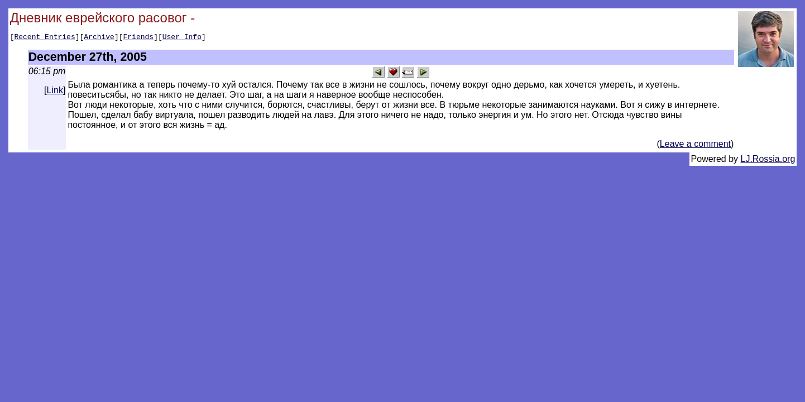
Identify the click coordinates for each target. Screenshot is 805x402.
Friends (138, 38)
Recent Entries (44, 38)
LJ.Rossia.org (768, 160)
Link (55, 92)
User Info (182, 38)
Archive (99, 38)
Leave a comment (695, 145)
